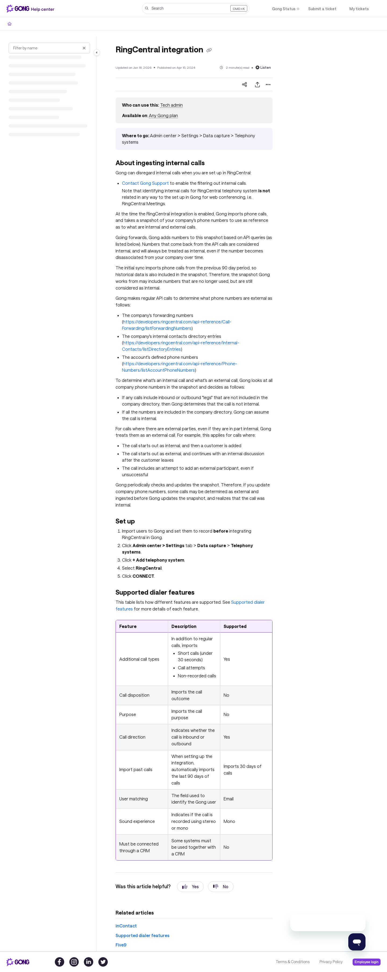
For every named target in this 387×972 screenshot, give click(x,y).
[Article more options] (268, 84)
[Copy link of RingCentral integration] (209, 50)
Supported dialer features (142, 935)
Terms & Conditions (293, 961)
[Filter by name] (49, 48)
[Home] (10, 23)
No (220, 886)
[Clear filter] (84, 48)
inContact (126, 925)
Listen (263, 67)
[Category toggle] (97, 52)
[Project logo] (31, 9)
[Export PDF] (257, 84)
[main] (194, 494)
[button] (195, 8)
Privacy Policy (331, 961)
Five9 (121, 944)
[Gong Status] (283, 9)
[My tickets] (359, 9)
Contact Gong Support (145, 183)
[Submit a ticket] (322, 9)
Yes (190, 886)
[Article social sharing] (244, 84)
